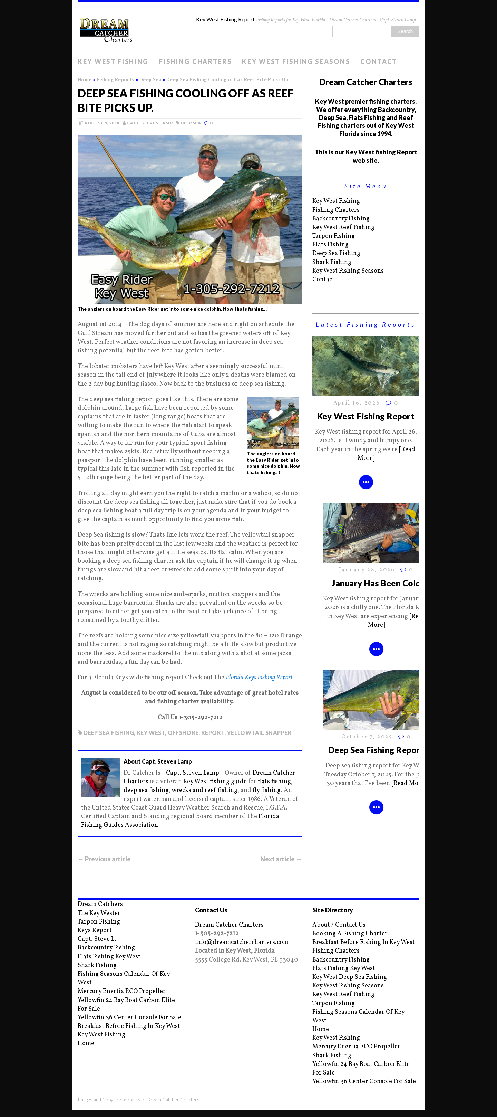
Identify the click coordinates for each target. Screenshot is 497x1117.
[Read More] (408, 783)
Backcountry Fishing (341, 219)
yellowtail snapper (259, 732)
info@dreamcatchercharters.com (242, 942)
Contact (378, 61)
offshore (183, 732)
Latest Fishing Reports (366, 324)
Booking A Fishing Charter (350, 933)
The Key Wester (99, 913)
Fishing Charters (195, 61)
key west (151, 732)
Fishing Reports (116, 79)
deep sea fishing (109, 732)
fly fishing (267, 790)
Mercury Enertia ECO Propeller (122, 991)
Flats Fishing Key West (109, 957)
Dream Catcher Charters (229, 925)
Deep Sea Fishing (336, 253)
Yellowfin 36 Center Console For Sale (129, 1017)
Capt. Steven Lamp (150, 122)
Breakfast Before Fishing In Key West (129, 1026)
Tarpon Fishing (333, 236)
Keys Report (95, 930)
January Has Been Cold (376, 583)
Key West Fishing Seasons (296, 61)
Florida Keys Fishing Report (259, 677)
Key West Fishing (113, 61)
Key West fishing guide (215, 781)
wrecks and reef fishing (204, 790)
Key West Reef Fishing (343, 227)
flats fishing (274, 781)
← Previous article (104, 859)
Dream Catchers (100, 904)
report (212, 732)
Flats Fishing (330, 244)
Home (86, 1043)
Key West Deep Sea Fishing (349, 977)
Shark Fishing (331, 262)
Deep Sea (191, 122)
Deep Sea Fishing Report (376, 750)
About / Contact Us (339, 925)
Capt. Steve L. (97, 939)
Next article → (281, 859)
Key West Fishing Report (366, 416)
